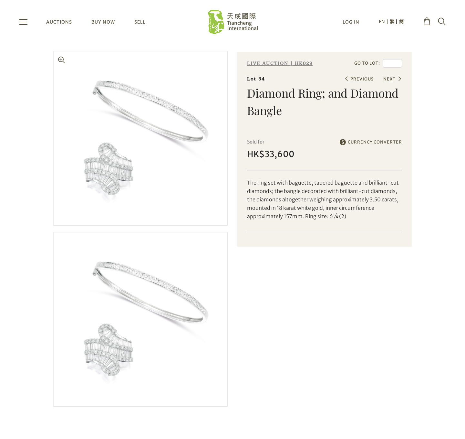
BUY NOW (103, 22)
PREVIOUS (362, 79)
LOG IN (351, 22)
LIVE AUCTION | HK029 (280, 63)
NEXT (389, 79)
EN (382, 22)
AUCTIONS (59, 22)
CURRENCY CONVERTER (375, 142)
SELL (139, 22)
